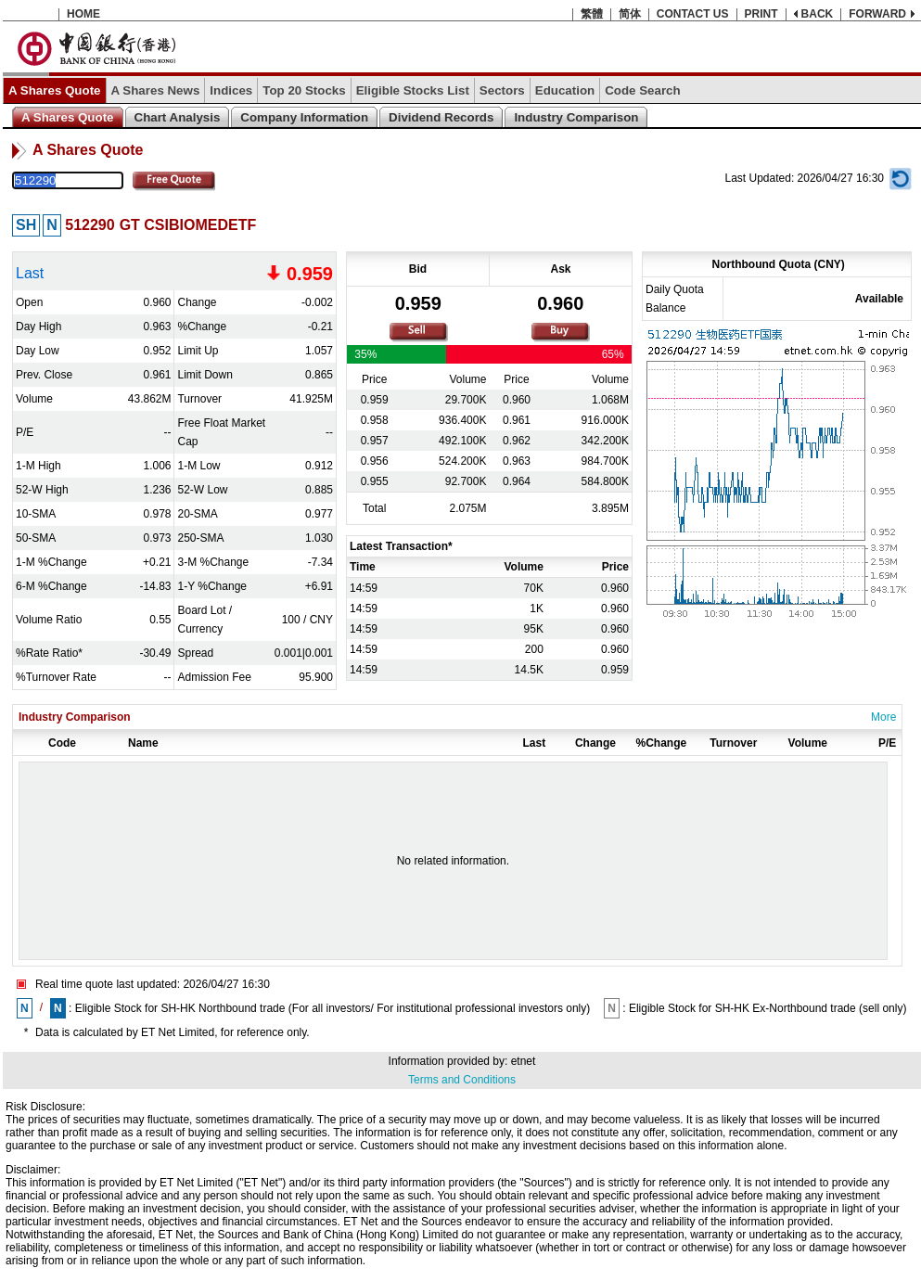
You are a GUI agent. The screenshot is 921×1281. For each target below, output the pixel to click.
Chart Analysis (177, 117)
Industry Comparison (576, 117)
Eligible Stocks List (412, 90)
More (883, 717)
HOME (83, 13)
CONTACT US (693, 13)
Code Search (642, 90)
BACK (817, 13)
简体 (630, 13)
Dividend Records (441, 117)
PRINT (761, 13)
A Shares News (155, 90)
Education (565, 90)
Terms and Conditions (462, 1079)
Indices (231, 90)
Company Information (304, 117)
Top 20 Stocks (303, 90)
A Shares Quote (54, 90)
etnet (523, 1061)
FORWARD (877, 13)
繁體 (592, 13)
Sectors (502, 90)
